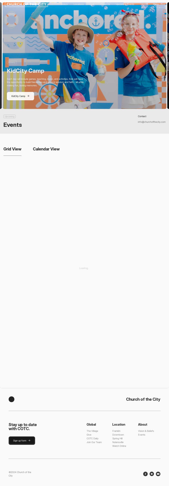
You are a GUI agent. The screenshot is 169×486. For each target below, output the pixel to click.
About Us (105, 4)
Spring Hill (117, 438)
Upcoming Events (125, 4)
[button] (156, 4)
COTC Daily (93, 438)
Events (141, 435)
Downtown (118, 435)
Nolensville (118, 442)
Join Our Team (94, 442)
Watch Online (119, 446)
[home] (26, 4)
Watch (64, 4)
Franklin (116, 431)
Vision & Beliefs (146, 431)
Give (92, 4)
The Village (92, 431)
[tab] (12, 149)
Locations (78, 4)
